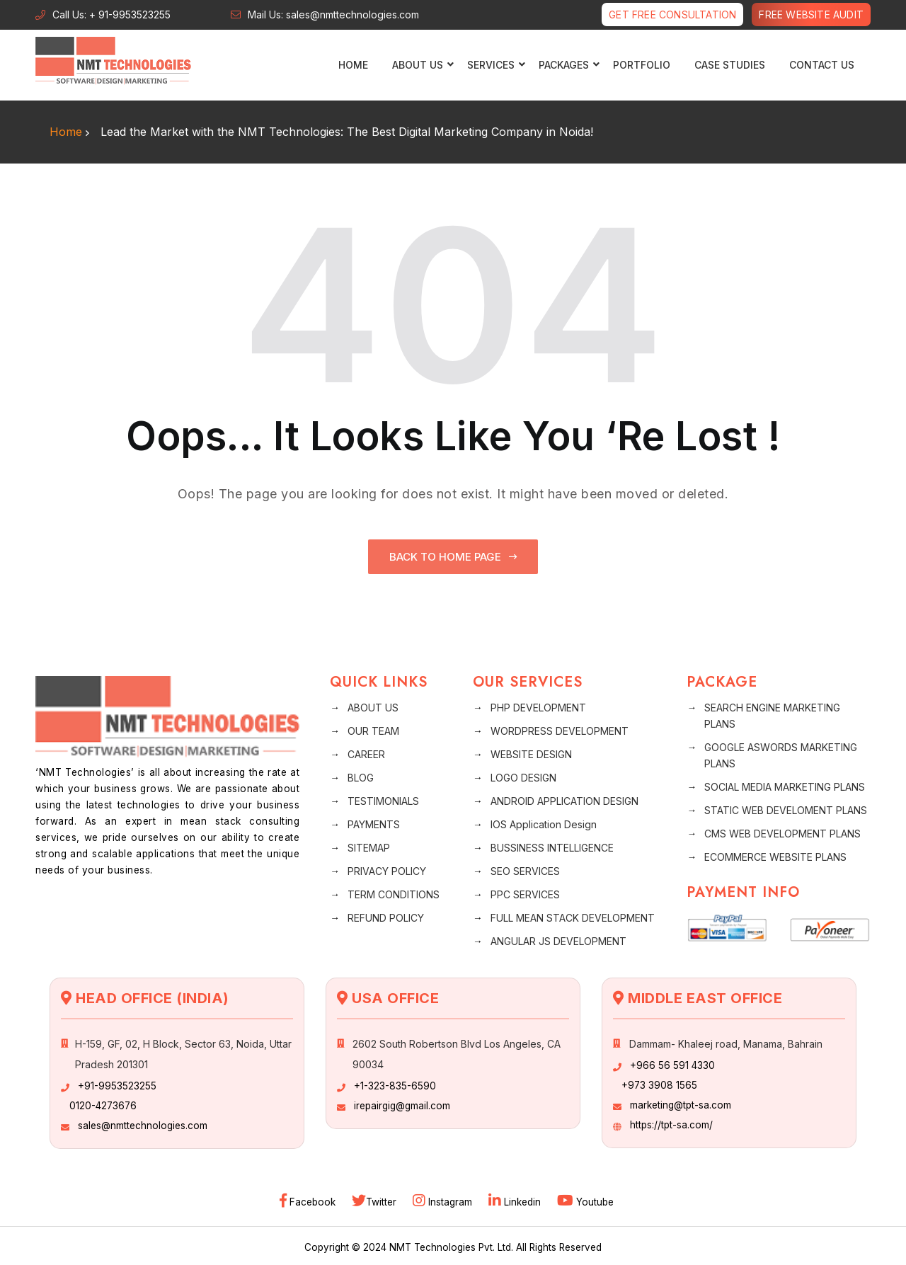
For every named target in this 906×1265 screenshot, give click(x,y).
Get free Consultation (672, 14)
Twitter (375, 1202)
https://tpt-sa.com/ (671, 1125)
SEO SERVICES (525, 871)
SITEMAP (369, 848)
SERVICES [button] (492, 65)
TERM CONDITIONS (394, 894)
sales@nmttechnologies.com (142, 1125)
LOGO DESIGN (523, 778)
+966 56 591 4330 (672, 1065)
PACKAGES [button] (565, 65)
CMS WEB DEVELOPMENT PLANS (782, 834)
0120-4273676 (103, 1105)
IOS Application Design (544, 824)
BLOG (361, 778)
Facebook (309, 1202)
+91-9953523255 (117, 1086)
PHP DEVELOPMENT (538, 708)
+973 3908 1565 (659, 1085)
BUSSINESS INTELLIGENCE (552, 848)
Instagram (444, 1202)
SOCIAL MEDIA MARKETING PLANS (784, 787)
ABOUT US (373, 708)
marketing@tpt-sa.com (680, 1105)
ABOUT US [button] (419, 65)
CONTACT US (821, 65)
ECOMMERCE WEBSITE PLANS (775, 857)
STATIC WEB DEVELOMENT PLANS (785, 810)
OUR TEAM (373, 731)
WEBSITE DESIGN (531, 754)
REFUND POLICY (386, 918)
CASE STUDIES (729, 65)
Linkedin (516, 1202)
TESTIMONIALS (383, 801)
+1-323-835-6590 (395, 1086)
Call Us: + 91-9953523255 (111, 14)
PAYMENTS (374, 824)
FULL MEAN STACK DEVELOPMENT (573, 918)
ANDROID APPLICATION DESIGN (564, 801)
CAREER (366, 754)
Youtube (585, 1202)
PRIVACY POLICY (387, 871)
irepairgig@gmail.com (402, 1105)
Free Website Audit (811, 14)
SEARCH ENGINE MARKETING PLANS (772, 716)
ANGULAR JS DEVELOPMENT (558, 941)
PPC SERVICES (525, 894)
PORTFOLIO (641, 65)
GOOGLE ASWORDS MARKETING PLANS (780, 755)
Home (353, 65)
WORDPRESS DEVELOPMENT (560, 731)
